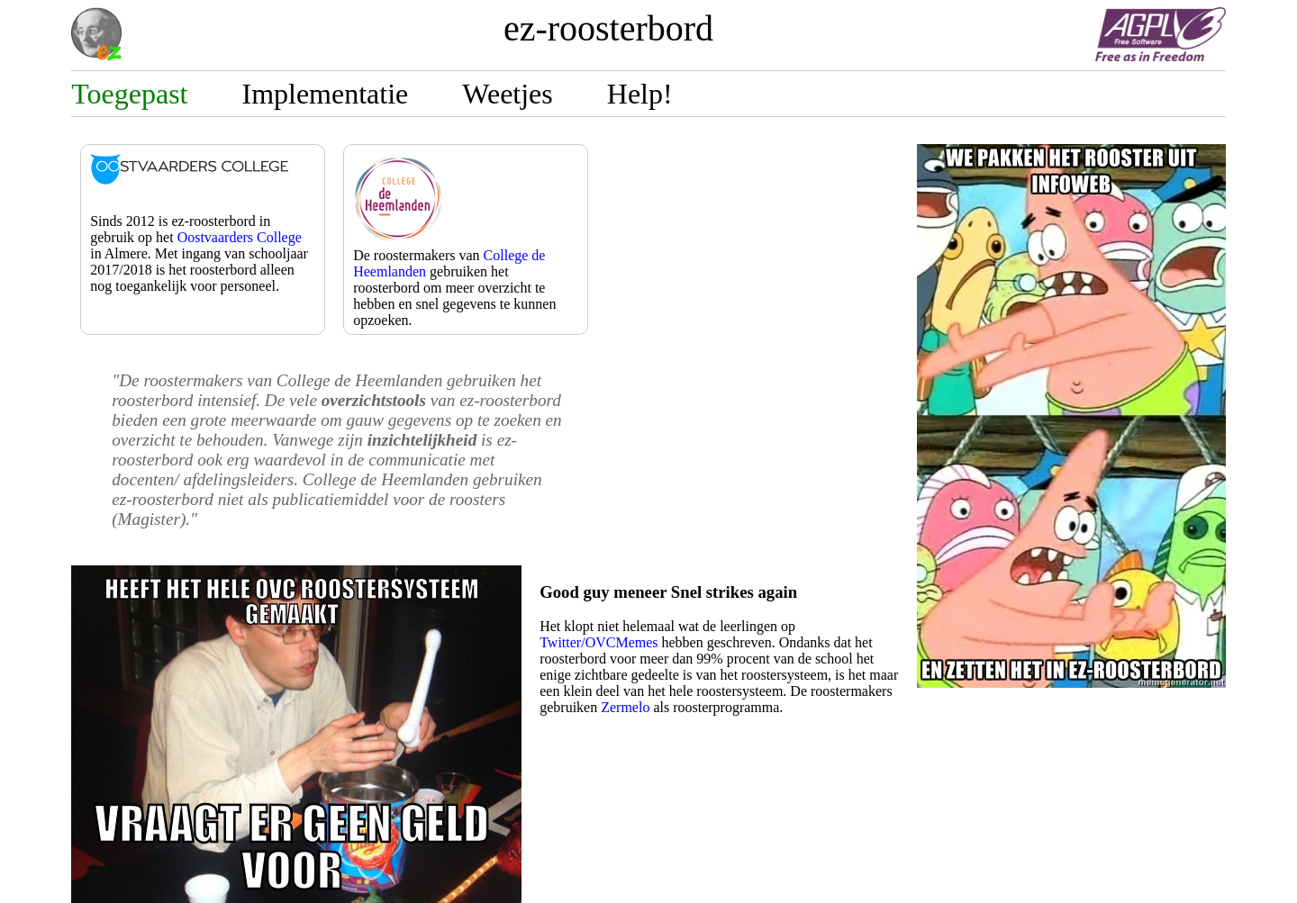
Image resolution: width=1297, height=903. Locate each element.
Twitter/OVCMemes (599, 642)
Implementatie (324, 93)
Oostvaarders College (239, 237)
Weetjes (507, 93)
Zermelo (625, 707)
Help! (640, 93)
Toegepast (129, 93)
